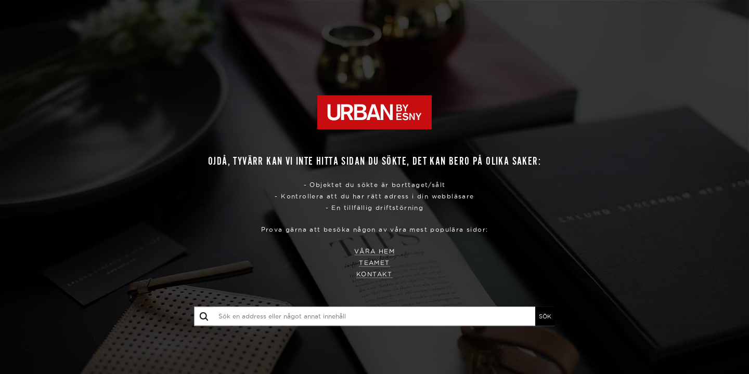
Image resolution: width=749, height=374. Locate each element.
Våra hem (374, 251)
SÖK (545, 316)
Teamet (374, 263)
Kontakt (374, 274)
